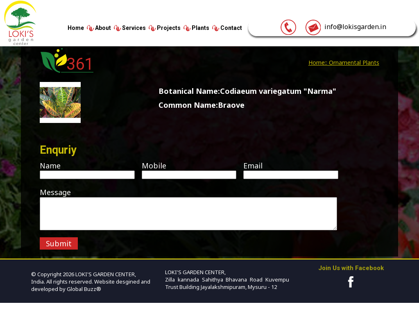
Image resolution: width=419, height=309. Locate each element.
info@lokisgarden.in (345, 26)
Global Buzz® (83, 295)
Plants (200, 28)
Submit (59, 249)
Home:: (317, 62)
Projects (169, 28)
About (103, 28)
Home (76, 28)
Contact (231, 28)
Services (134, 28)
